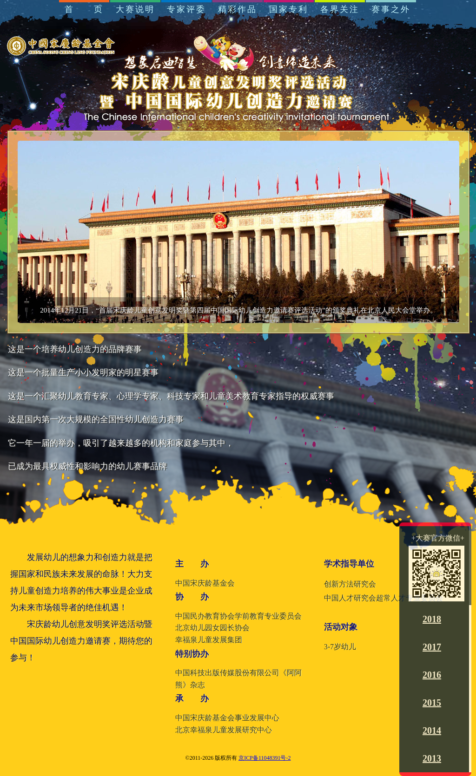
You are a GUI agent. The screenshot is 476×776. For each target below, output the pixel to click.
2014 (432, 730)
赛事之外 (390, 9)
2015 (432, 703)
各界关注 (339, 9)
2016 (432, 675)
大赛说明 (135, 9)
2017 (432, 647)
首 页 (84, 9)
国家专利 (288, 9)
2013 (432, 758)
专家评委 (186, 9)
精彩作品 (237, 9)
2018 (432, 619)
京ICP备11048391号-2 (264, 758)
